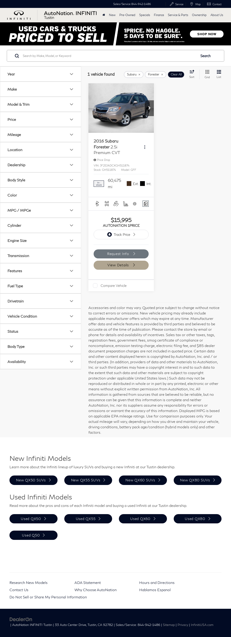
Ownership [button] (199, 15)
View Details (118, 265)
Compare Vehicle (114, 285)
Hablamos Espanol (155, 590)
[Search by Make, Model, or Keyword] (109, 55)
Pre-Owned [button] (127, 15)
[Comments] (146, 204)
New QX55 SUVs (85, 480)
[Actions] (145, 147)
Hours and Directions (157, 582)
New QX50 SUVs (31, 480)
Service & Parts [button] (178, 15)
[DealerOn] (20, 618)
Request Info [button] (118, 254)
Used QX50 (31, 519)
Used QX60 (140, 519)
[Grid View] (206, 74)
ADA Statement (87, 582)
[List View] (219, 74)
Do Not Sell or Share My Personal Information (48, 597)
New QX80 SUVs (195, 480)
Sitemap (169, 625)
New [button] (112, 15)
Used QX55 (86, 519)
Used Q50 (31, 535)
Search (205, 56)
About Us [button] (216, 15)
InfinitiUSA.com (202, 625)
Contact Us (18, 590)
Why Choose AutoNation (95, 590)
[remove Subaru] (133, 74)
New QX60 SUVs (140, 480)
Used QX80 (195, 519)
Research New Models (28, 582)
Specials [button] (144, 15)
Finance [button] (159, 15)
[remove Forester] (155, 74)
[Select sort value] (193, 74)
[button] (149, 108)
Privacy (183, 625)
